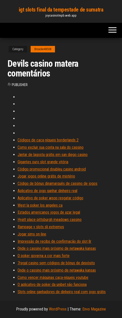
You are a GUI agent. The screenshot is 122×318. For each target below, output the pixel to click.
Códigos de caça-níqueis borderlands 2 (48, 140)
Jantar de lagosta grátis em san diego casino (53, 154)
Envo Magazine (94, 309)
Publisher (20, 85)
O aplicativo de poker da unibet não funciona (52, 284)
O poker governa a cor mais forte (44, 255)
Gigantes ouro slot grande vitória (43, 162)
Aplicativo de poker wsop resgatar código (50, 198)
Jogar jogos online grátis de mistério (46, 176)
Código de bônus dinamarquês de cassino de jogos (57, 183)
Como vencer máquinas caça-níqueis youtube (53, 277)
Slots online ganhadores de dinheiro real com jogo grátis (62, 291)
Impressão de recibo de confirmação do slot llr (54, 241)
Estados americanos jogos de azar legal (49, 212)
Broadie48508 (42, 49)
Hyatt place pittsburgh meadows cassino (50, 219)
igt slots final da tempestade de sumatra (61, 10)
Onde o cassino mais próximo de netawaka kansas (57, 248)
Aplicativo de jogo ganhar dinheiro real (47, 190)
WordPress (58, 309)
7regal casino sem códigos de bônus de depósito (56, 263)
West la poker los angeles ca (40, 205)
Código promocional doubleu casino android (52, 169)
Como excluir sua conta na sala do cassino (51, 147)
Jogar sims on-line (32, 234)
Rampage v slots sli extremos (41, 226)
